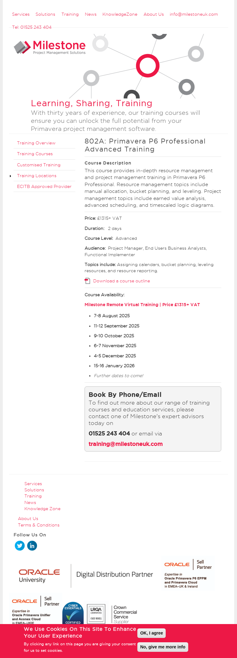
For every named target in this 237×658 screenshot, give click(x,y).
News (91, 14)
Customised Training (38, 164)
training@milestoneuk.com (126, 444)
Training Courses (35, 153)
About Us (153, 14)
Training (70, 14)
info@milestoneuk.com (194, 14)
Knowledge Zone (42, 508)
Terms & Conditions (39, 525)
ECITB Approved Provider (44, 186)
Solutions (45, 14)
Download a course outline (121, 280)
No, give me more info (162, 648)
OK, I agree (151, 634)
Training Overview (36, 142)
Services (21, 14)
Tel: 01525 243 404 (32, 27)
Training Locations (36, 175)
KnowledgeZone (119, 14)
